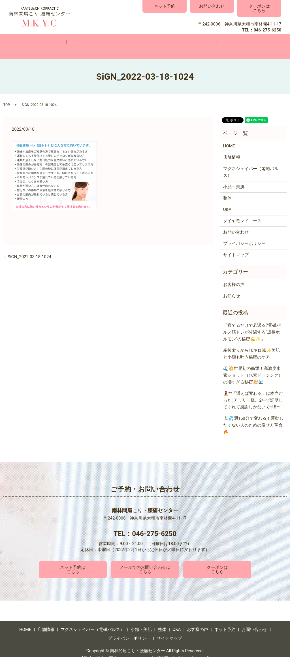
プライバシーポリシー (244, 233)
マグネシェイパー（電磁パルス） (102, 41)
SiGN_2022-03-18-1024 (29, 246)
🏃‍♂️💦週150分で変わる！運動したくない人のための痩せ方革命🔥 (253, 415)
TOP (6, 95)
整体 (179, 41)
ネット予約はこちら (73, 559)
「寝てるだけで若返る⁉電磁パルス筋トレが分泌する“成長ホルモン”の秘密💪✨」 (252, 322)
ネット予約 (164, 6)
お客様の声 (223, 41)
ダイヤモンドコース (242, 211)
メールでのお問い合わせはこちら (145, 559)
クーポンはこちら (259, 8)
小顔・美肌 (154, 41)
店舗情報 (51, 41)
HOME (26, 41)
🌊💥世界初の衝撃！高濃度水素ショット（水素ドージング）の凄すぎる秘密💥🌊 (253, 365)
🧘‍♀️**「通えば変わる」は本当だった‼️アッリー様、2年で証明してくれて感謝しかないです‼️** (253, 390)
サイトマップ (236, 245)
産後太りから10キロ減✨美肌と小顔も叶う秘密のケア (251, 344)
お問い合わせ (212, 6)
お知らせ (231, 286)
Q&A (198, 41)
